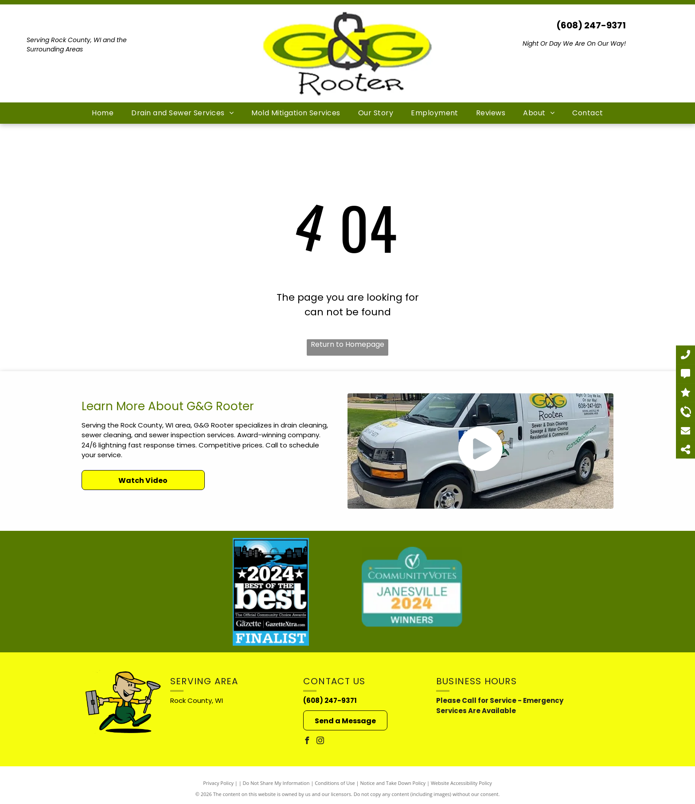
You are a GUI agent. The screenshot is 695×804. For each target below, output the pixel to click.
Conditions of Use (335, 783)
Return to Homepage (347, 344)
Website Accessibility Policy (461, 783)
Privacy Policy (218, 783)
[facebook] (306, 742)
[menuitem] (102, 113)
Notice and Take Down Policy (393, 783)
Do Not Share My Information (276, 783)
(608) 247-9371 (591, 25)
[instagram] (320, 742)
